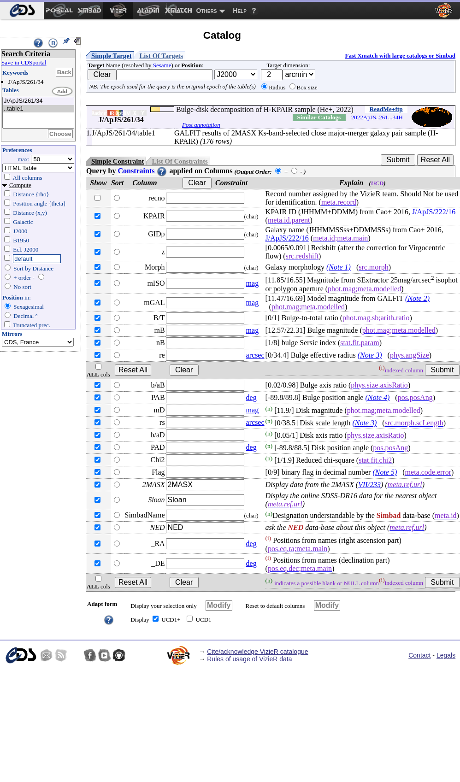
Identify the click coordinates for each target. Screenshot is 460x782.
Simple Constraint (117, 161)
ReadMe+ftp (386, 109)
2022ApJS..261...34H (377, 117)
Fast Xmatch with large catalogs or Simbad (400, 55)
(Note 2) (417, 298)
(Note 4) (377, 397)
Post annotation (201, 124)
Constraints (142, 171)
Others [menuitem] (206, 10)
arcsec (255, 355)
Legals (445, 655)
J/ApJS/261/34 (38, 101)
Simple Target (111, 55)
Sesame (162, 65)
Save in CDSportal (24, 62)
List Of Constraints (179, 161)
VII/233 (369, 484)
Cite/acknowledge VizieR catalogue (257, 651)
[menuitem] (22, 10)
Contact (419, 655)
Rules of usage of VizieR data (249, 659)
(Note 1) (338, 267)
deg (251, 397)
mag (252, 283)
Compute (20, 185)
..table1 (38, 109)
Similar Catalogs (319, 117)
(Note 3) (370, 355)
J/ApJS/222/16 (433, 212)
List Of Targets (161, 55)
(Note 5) (384, 472)
